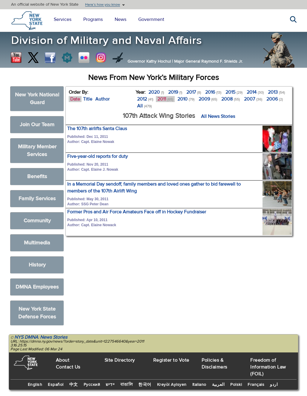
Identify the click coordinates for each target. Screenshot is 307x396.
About (63, 360)
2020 (156, 92)
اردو (274, 384)
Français (256, 384)
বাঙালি (126, 384)
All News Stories (218, 116)
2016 (213, 92)
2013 (276, 92)
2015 (233, 92)
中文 (73, 384)
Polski (236, 384)
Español (56, 384)
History (37, 264)
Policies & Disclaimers (214, 363)
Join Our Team (37, 124)
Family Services (37, 198)
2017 (193, 92)
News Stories (53, 337)
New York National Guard (37, 98)
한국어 (144, 384)
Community (37, 220)
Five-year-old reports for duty (97, 156)
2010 (185, 99)
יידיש (110, 384)
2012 (145, 99)
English (35, 384)
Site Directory (120, 360)
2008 (230, 99)
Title (87, 99)
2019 (175, 92)
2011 (165, 99)
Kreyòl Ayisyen (172, 384)
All (144, 106)
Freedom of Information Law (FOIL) (268, 367)
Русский (92, 384)
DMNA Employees (37, 286)
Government (151, 19)
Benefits (37, 176)
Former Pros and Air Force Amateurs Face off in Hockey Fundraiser (136, 212)
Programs (93, 19)
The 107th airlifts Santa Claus (97, 129)
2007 (253, 99)
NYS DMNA (26, 337)
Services (62, 19)
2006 (274, 99)
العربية (218, 384)
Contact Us (68, 367)
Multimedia (37, 242)
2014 (255, 92)
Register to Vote (171, 360)
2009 (208, 99)
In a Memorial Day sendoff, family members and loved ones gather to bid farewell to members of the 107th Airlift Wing (154, 187)
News (120, 19)
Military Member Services (37, 150)
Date (75, 99)
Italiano (199, 384)
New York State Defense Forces (37, 313)
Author (102, 99)
